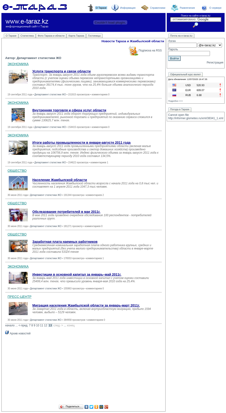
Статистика (27, 35)
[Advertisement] (83, 370)
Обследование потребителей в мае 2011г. (66, 212)
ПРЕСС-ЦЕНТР (19, 297)
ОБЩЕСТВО (17, 171)
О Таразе (11, 35)
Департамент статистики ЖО (50, 94)
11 (41, 325)
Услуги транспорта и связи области (61, 71)
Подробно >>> (175, 101)
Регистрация (215, 62)
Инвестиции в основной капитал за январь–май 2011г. (76, 274)
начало (10, 325)
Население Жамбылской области (59, 180)
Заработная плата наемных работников (65, 242)
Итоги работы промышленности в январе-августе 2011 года (81, 142)
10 (37, 325)
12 (45, 325)
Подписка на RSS (145, 50)
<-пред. (23, 325)
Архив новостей (17, 333)
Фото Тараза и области (51, 35)
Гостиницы (94, 35)
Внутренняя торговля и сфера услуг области (69, 110)
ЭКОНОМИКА (18, 64)
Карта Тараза (76, 35)
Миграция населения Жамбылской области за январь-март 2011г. (86, 305)
